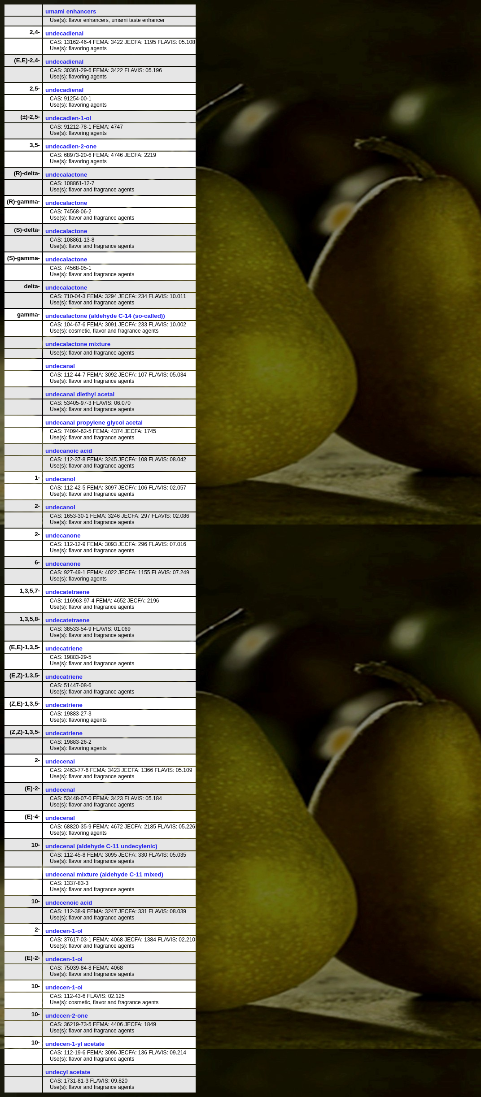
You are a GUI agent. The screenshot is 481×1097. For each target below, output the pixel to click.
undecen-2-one (66, 1015)
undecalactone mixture (77, 344)
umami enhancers (70, 11)
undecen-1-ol (64, 931)
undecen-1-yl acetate (75, 1044)
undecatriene (64, 648)
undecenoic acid (68, 902)
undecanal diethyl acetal (79, 394)
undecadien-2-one (70, 146)
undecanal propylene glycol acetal (94, 422)
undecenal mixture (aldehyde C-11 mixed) (104, 874)
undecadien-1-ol (68, 118)
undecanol (60, 479)
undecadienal (64, 33)
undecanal (60, 366)
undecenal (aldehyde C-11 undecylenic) (101, 846)
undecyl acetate (67, 1072)
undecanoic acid (68, 450)
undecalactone (66, 174)
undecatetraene (67, 592)
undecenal (60, 761)
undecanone (63, 535)
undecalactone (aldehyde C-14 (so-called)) (105, 315)
